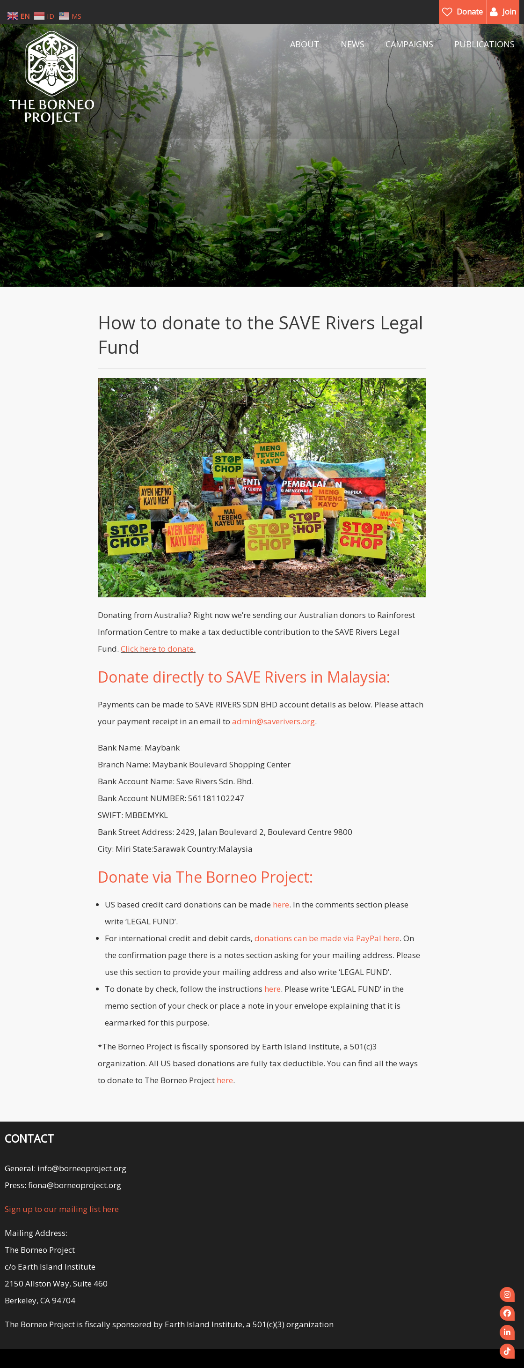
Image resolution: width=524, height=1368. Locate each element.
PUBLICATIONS (484, 44)
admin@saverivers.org (273, 721)
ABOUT (305, 44)
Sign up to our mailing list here (62, 1209)
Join (509, 12)
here (281, 904)
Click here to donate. (158, 648)
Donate (470, 12)
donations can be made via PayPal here (327, 938)
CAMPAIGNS (409, 44)
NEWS (352, 44)
